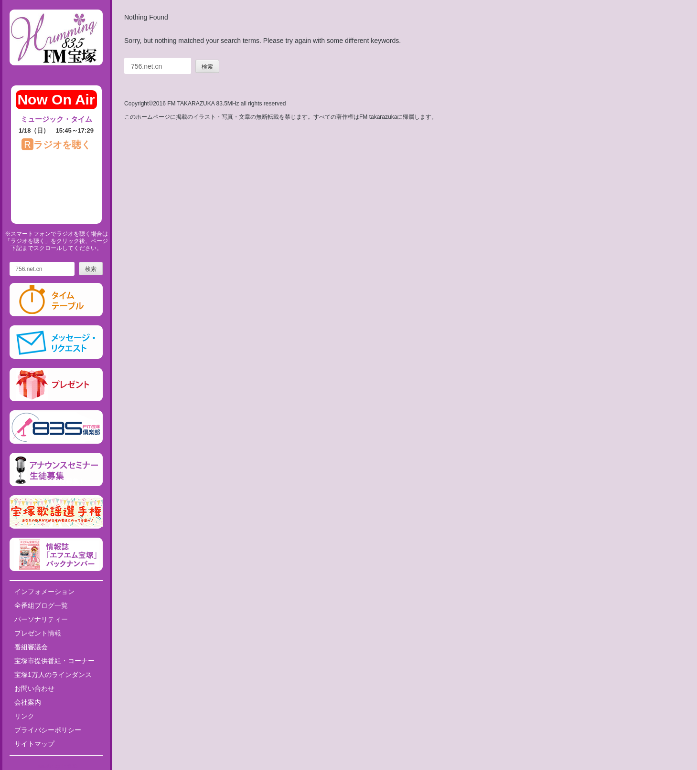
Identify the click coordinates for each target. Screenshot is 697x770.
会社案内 (27, 702)
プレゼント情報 (37, 633)
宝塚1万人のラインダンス (53, 674)
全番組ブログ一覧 (41, 605)
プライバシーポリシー (47, 730)
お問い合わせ (34, 688)
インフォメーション (44, 591)
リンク (24, 716)
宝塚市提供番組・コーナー (54, 661)
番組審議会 (31, 647)
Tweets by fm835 (56, 766)
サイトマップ (34, 744)
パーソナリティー (41, 619)
